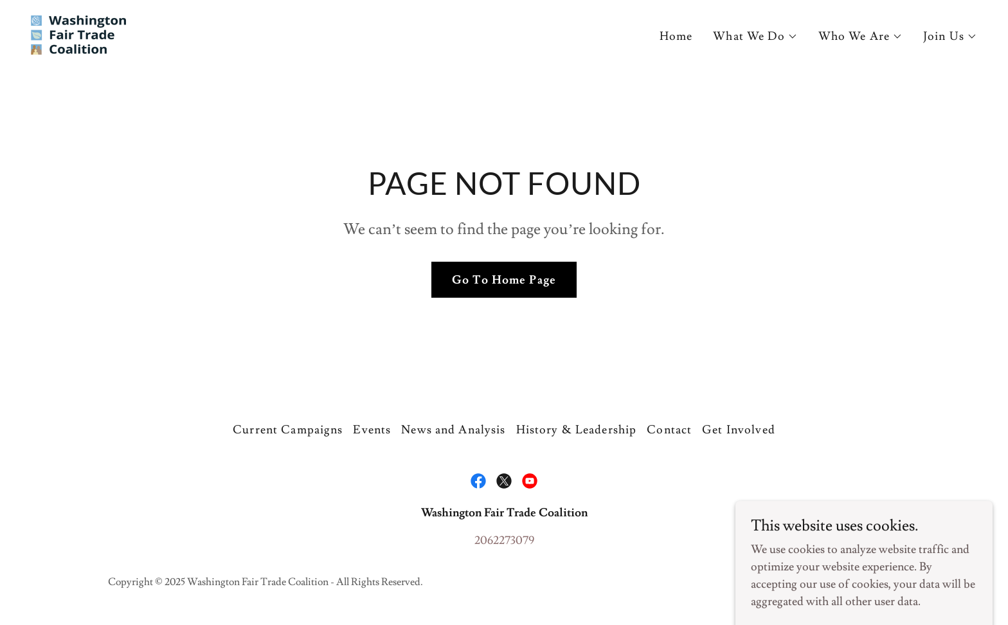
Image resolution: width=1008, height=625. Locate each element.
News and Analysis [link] (453, 429)
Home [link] (676, 36)
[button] (755, 36)
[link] (78, 32)
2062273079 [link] (504, 540)
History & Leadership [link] (576, 429)
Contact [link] (669, 429)
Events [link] (372, 429)
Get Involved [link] (738, 429)
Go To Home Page (504, 280)
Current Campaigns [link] (288, 429)
